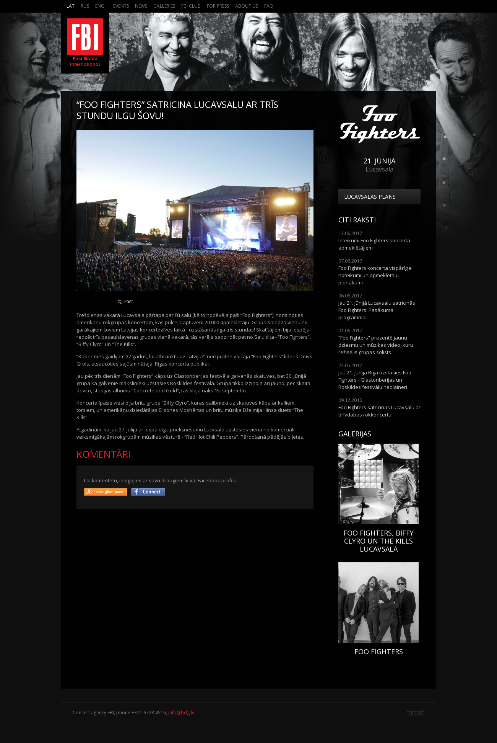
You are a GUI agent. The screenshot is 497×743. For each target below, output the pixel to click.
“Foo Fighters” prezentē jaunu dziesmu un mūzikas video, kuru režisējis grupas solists (375, 345)
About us (246, 6)
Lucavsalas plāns (370, 196)
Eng (99, 6)
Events (121, 6)
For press (218, 6)
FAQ (268, 6)
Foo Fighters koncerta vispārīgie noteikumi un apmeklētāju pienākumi (375, 275)
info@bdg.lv (181, 712)
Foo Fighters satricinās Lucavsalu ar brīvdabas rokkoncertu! (379, 411)
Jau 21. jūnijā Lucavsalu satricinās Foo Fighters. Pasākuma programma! (376, 310)
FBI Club (191, 6)
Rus (85, 6)
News (141, 6)
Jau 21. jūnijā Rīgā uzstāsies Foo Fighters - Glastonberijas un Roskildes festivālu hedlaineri (374, 379)
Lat (71, 6)
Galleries (164, 6)
